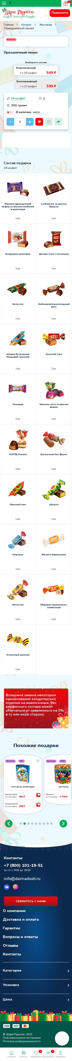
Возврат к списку (12, 846)
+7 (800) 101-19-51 (23, 865)
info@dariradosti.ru (22, 879)
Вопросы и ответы (20, 936)
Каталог (26, 25)
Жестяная (46, 25)
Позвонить (59, 13)
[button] (8, 823)
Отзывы (10, 945)
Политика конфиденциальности (22, 1041)
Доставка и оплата (21, 919)
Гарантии (11, 928)
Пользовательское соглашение (22, 1038)
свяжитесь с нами (31, 901)
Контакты (12, 954)
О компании (14, 910)
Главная (8, 25)
